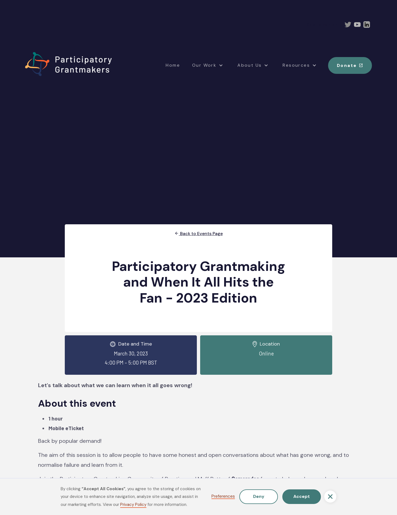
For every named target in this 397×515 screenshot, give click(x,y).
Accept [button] (301, 496)
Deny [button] (258, 496)
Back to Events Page (199, 233)
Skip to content (322, 25)
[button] (330, 496)
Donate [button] (350, 65)
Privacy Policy (133, 504)
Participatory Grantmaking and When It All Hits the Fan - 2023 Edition (198, 282)
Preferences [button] (223, 496)
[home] (68, 64)
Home (173, 65)
